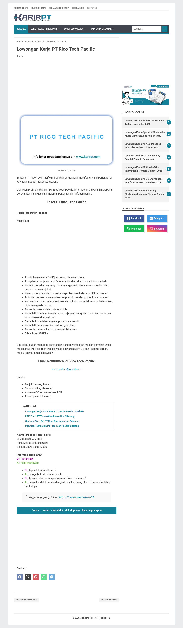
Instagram (157, 229)
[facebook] (20, 577)
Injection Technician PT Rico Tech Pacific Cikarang (52, 426)
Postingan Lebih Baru (26, 600)
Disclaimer (78, 8)
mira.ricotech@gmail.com (66, 369)
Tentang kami (21, 8)
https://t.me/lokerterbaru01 (76, 497)
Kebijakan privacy (59, 8)
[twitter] (28, 577)
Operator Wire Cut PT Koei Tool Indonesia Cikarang (52, 421)
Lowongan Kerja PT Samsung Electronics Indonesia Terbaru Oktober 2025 (145, 194)
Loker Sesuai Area (74, 29)
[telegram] (52, 577)
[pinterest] (36, 577)
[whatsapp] (44, 577)
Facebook (134, 218)
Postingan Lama (109, 600)
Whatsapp (134, 229)
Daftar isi (92, 8)
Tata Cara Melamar (101, 29)
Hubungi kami (39, 8)
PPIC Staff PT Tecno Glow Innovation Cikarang (49, 416)
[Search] (147, 29)
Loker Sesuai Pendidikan (44, 29)
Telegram (157, 218)
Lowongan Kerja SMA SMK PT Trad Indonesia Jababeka (54, 411)
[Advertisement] (67, 85)
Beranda (21, 29)
